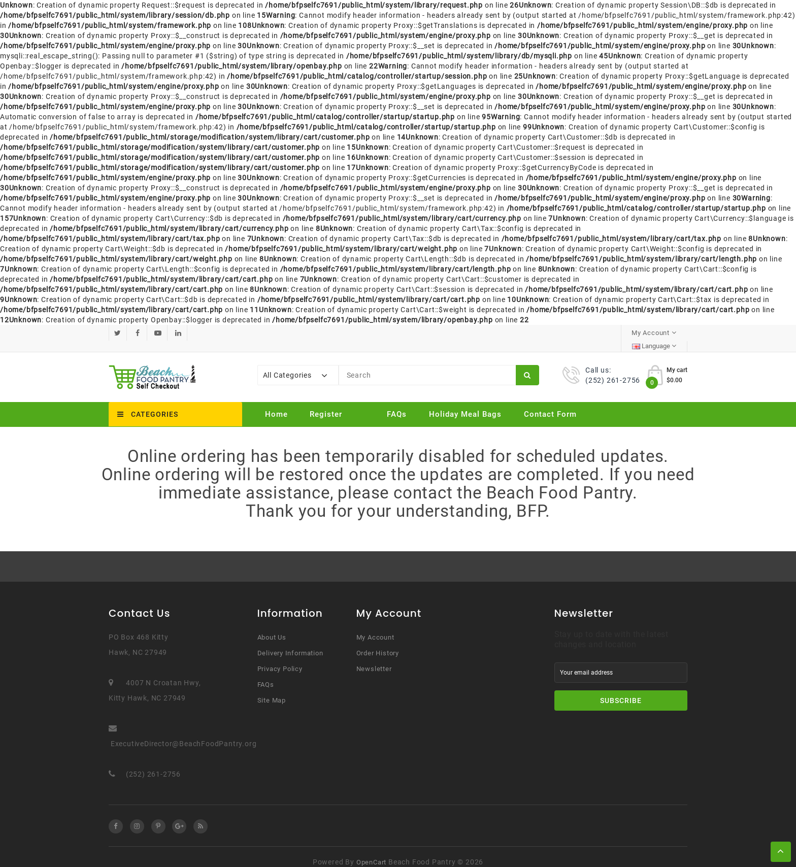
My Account (375, 626)
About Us (271, 626)
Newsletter (374, 658)
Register (326, 403)
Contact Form (550, 403)
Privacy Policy (280, 658)
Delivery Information (290, 642)
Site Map (271, 689)
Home (276, 403)
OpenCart (371, 851)
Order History (377, 642)
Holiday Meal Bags (465, 403)
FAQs (397, 403)
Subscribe (621, 690)
